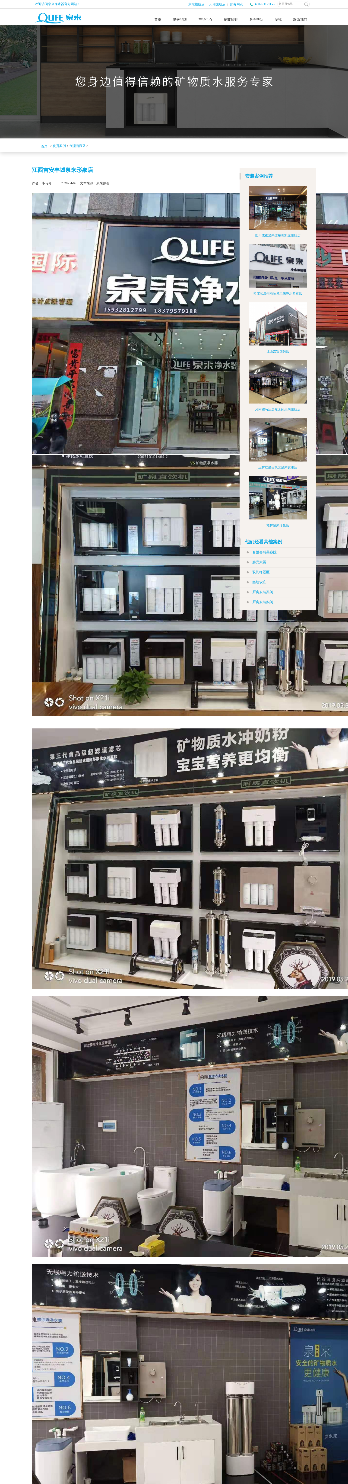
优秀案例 (59, 146)
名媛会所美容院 (264, 552)
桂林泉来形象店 (277, 525)
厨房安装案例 (262, 592)
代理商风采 (77, 146)
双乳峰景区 (261, 572)
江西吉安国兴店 (277, 351)
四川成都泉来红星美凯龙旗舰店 (278, 235)
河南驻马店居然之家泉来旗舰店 (278, 409)
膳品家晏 (259, 562)
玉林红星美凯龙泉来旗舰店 (277, 467)
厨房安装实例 (262, 602)
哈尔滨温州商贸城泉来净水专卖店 (277, 293)
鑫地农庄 (259, 582)
